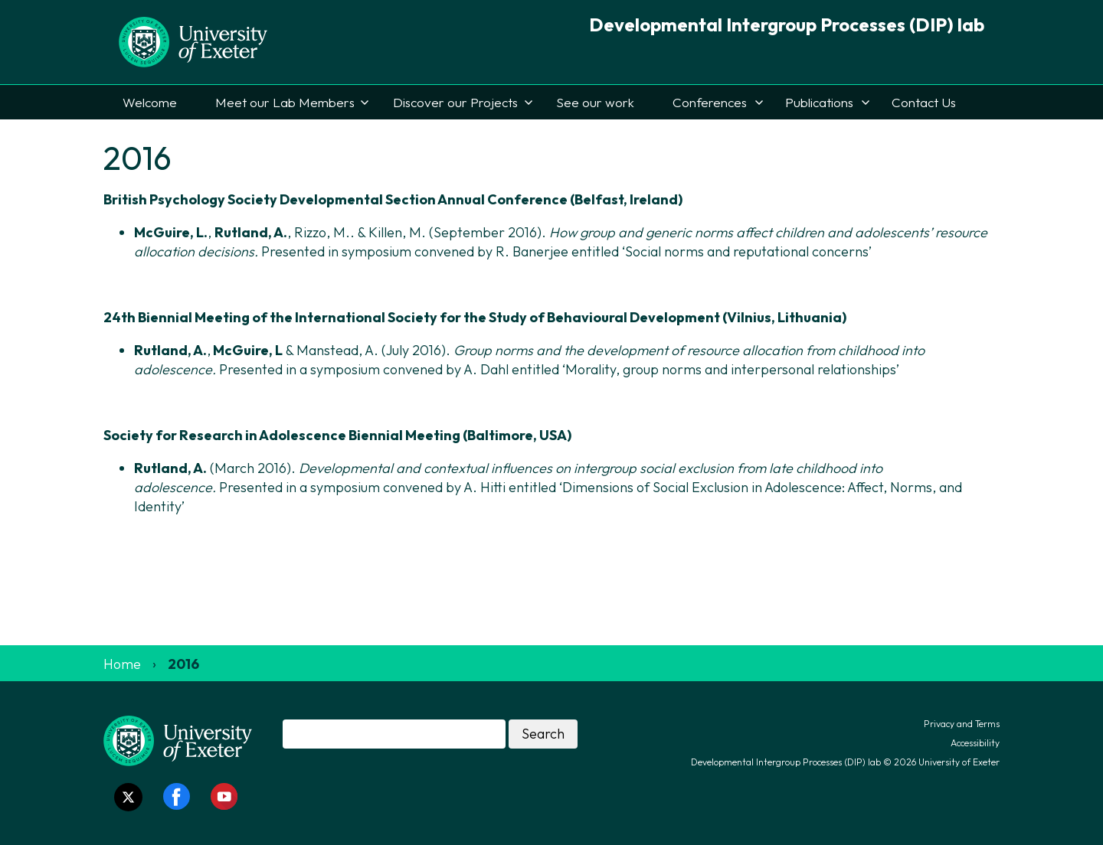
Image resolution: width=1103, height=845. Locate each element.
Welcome (150, 102)
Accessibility (975, 743)
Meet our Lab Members (285, 102)
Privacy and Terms (962, 723)
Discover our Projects (455, 102)
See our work (595, 102)
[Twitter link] (128, 797)
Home (122, 664)
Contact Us (924, 102)
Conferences (710, 102)
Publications (819, 102)
